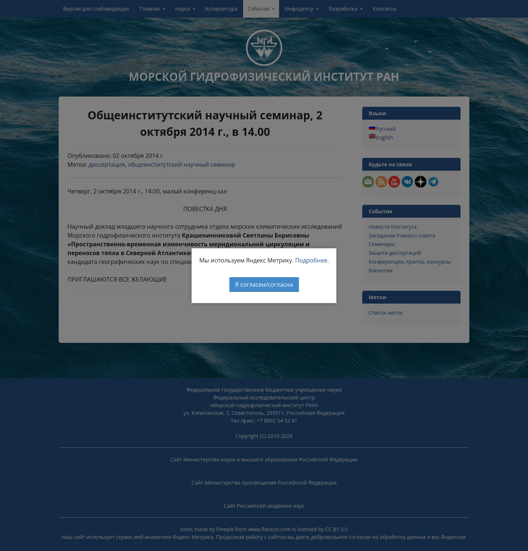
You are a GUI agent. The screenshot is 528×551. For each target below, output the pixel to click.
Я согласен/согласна (264, 284)
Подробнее (311, 260)
